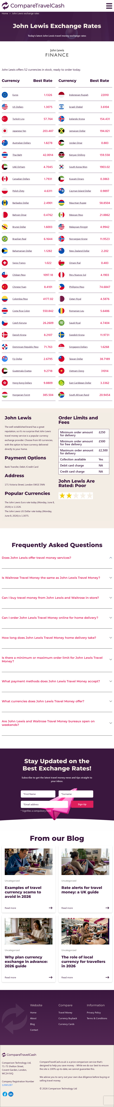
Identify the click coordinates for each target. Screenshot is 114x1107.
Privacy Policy (94, 1012)
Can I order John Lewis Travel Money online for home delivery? (50, 617)
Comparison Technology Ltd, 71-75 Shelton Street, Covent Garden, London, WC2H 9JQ (16, 1068)
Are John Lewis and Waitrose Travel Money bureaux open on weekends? (48, 723)
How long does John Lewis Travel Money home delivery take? (49, 637)
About (33, 1018)
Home (5, 13)
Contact (34, 1029)
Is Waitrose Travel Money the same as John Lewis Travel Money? (51, 577)
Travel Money (65, 1012)
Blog (32, 1024)
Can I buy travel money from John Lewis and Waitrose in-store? (50, 597)
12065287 (7, 1084)
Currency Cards (66, 1024)
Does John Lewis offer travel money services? (36, 557)
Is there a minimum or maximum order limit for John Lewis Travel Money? (52, 659)
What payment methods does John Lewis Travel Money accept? (51, 681)
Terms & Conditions (97, 1018)
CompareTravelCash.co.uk (53, 1061)
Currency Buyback (67, 1018)
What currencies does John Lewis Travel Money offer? (43, 701)
